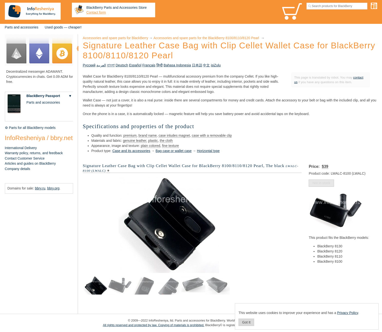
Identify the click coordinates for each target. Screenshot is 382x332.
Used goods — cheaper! (63, 27)
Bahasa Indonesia (177, 65)
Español (135, 65)
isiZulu (215, 65)
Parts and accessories (21, 27)
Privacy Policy (347, 313)
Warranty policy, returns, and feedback (34, 153)
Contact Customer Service (25, 158)
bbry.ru (40, 188)
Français (148, 65)
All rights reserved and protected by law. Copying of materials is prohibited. (153, 325)
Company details (17, 169)
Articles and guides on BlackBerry (30, 163)
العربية (101, 65)
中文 (206, 65)
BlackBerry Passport (43, 96)
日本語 (197, 65)
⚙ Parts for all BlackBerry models (30, 128)
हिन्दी (159, 65)
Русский (89, 65)
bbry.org (53, 188)
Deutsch (121, 65)
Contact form (96, 12)
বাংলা (111, 65)
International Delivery (21, 148)
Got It (246, 322)
